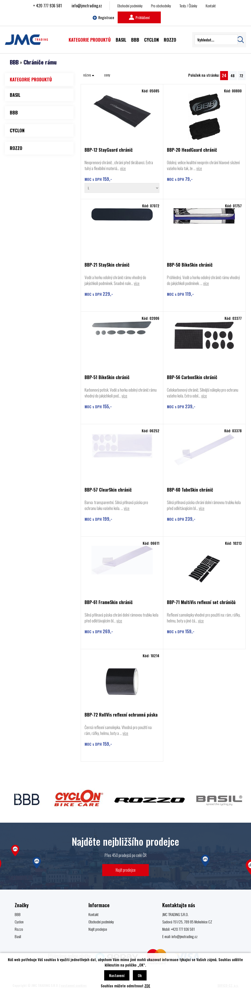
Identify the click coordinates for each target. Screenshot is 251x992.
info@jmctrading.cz (87, 6)
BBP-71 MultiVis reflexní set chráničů (201, 602)
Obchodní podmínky (130, 5)
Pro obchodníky (161, 5)
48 (233, 75)
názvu (88, 74)
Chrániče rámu (40, 62)
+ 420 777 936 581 (47, 6)
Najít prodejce (126, 870)
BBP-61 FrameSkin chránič (109, 602)
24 (224, 75)
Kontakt (211, 5)
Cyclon (19, 921)
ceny (107, 74)
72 (241, 75)
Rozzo (19, 929)
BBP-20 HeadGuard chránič (192, 150)
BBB (14, 62)
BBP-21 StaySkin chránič (107, 265)
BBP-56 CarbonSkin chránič (192, 377)
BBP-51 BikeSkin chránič (107, 377)
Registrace (103, 17)
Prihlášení (139, 17)
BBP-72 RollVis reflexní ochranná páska (121, 715)
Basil (18, 936)
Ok (140, 975)
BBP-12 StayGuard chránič (109, 150)
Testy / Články (188, 5)
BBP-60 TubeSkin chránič (190, 490)
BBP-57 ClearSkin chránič (108, 490)
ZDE (147, 985)
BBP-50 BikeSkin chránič (190, 265)
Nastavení (117, 975)
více (123, 168)
